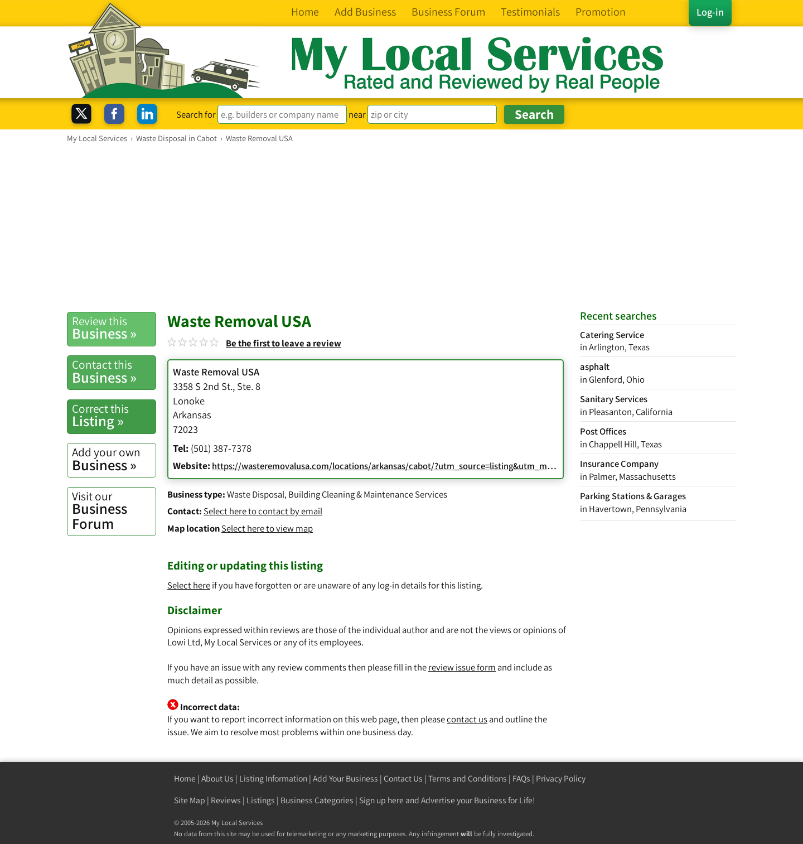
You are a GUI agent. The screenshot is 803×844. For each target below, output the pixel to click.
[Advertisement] (401, 227)
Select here (188, 585)
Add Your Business (345, 778)
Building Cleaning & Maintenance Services (367, 494)
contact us (467, 719)
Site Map (189, 800)
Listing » (114, 416)
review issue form (462, 667)
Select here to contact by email (263, 511)
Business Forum (114, 510)
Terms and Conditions (467, 778)
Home (185, 778)
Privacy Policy (561, 778)
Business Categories (317, 800)
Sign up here (381, 800)
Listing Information (273, 778)
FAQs (521, 778)
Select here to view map (267, 528)
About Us (217, 778)
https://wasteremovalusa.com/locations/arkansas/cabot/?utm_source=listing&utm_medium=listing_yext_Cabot (430, 466)
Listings (260, 800)
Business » (114, 328)
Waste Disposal (255, 494)
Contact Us (403, 778)
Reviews (226, 800)
